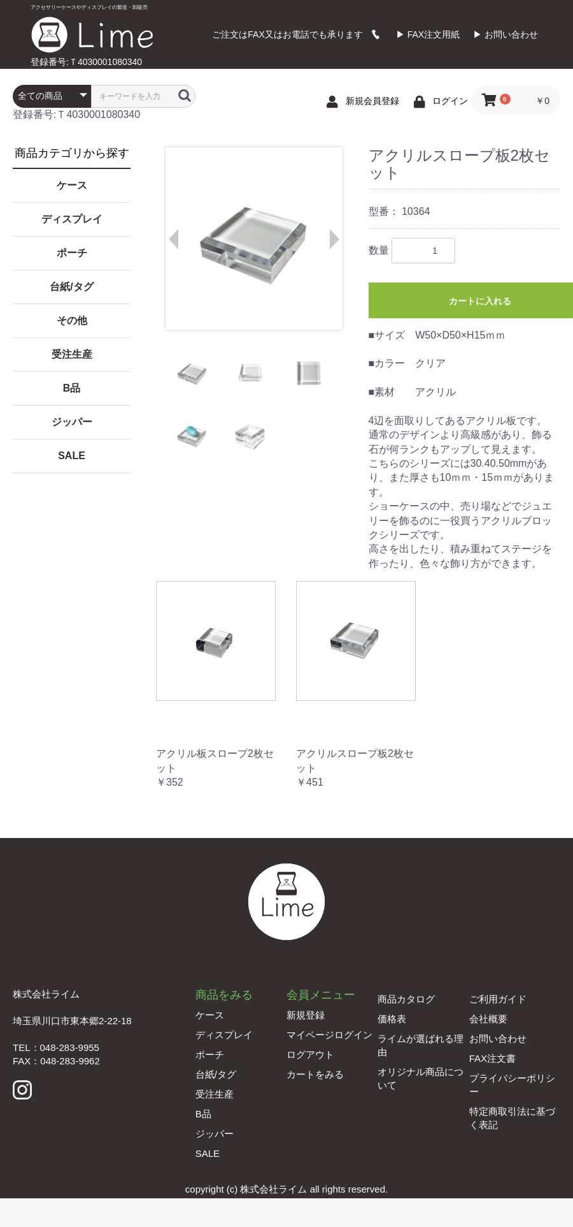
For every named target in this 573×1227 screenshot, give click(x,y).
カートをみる (315, 1074)
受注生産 (72, 354)
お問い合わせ (498, 1038)
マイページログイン (329, 1034)
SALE (71, 455)
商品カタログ (406, 999)
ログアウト (310, 1054)
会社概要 (488, 1018)
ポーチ (72, 252)
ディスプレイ (72, 219)
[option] (253, 238)
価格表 (392, 1018)
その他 (72, 320)
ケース (72, 185)
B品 (72, 388)
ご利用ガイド (498, 999)
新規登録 (305, 1015)
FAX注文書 (492, 1058)
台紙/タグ (71, 286)
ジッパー (72, 421)
